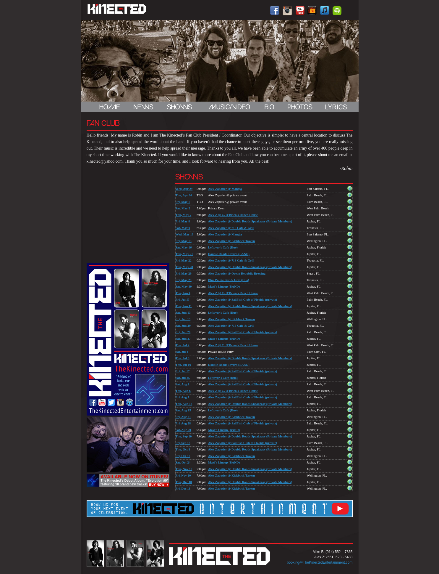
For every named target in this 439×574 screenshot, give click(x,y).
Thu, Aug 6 (183, 390)
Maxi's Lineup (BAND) (224, 286)
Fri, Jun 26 (183, 332)
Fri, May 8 (183, 221)
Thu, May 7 (184, 215)
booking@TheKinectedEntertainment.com (319, 562)
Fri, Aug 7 (182, 397)
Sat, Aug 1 (182, 384)
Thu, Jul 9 (182, 358)
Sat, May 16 (184, 247)
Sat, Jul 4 (182, 351)
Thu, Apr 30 (184, 195)
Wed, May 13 (185, 234)
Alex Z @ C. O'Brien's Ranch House (233, 215)
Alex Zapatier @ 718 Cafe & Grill (231, 228)
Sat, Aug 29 (183, 430)
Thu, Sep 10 (184, 436)
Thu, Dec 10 (184, 482)
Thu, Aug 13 (184, 403)
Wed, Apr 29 (184, 188)
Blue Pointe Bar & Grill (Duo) (228, 280)
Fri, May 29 (184, 273)
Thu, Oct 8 (183, 449)
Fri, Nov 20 (183, 475)
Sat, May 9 (183, 228)
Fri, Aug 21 (183, 417)
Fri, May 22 (184, 260)
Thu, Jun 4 (183, 293)
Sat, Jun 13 (183, 312)
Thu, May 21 (184, 254)
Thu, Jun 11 (184, 306)
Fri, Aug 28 (183, 423)
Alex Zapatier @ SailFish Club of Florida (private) (242, 299)
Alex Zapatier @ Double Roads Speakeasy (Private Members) (250, 221)
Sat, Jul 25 (183, 377)
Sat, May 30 (184, 286)
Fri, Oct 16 (183, 456)
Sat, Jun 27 (183, 338)
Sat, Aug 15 (183, 410)
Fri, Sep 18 (183, 443)
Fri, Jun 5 (182, 299)
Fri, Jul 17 (183, 371)
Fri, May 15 (184, 241)
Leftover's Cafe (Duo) (223, 247)
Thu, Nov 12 (184, 469)
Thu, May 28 (184, 267)
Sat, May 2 (183, 208)
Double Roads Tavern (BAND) (229, 254)
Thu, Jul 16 (183, 364)
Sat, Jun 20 (183, 325)
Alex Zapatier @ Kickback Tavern (231, 241)
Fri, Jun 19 (183, 319)
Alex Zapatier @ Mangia (225, 188)
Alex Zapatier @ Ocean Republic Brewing (236, 273)
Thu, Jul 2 (182, 345)
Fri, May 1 (183, 201)
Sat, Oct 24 (183, 462)
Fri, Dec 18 (183, 488)
